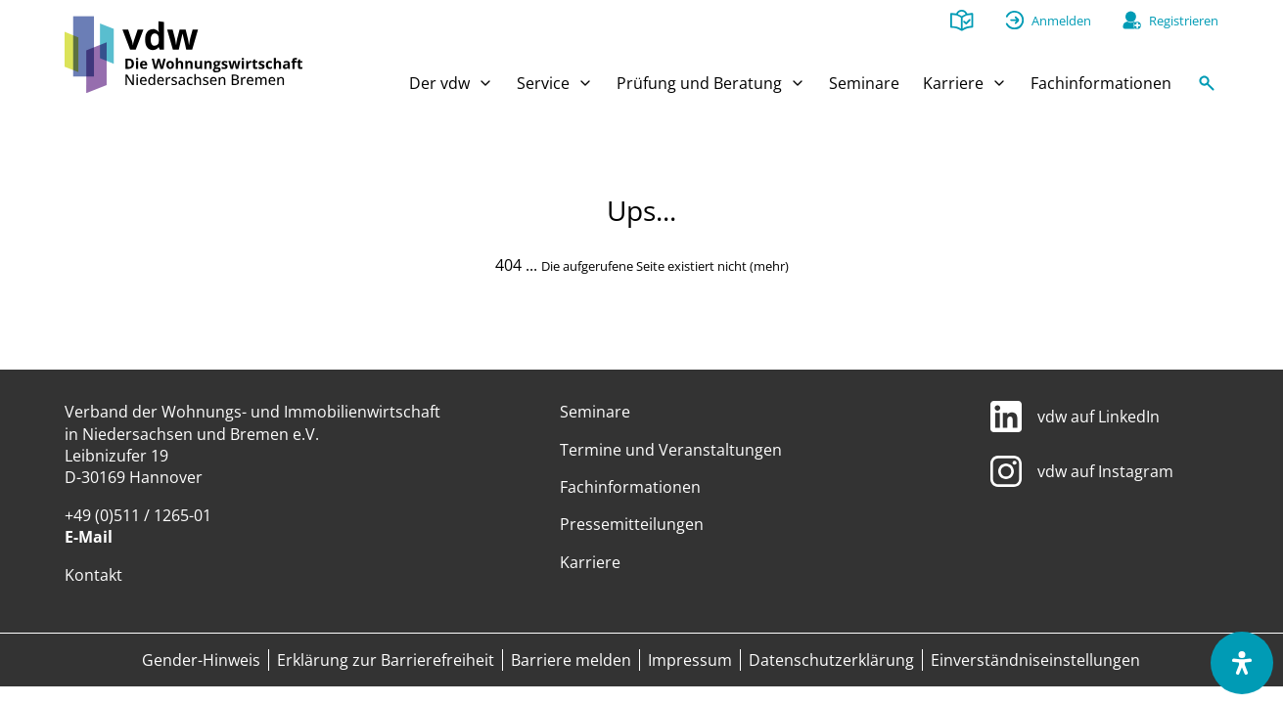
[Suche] (1206, 88)
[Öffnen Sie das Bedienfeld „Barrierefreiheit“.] (1242, 663)
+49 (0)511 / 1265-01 (138, 515)
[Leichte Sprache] (962, 21)
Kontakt (93, 575)
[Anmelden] (1048, 21)
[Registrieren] (1170, 21)
